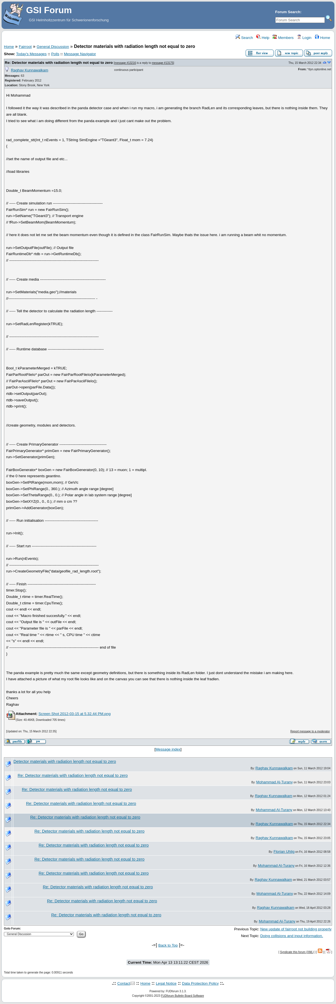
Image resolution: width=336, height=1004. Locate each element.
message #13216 (125, 62)
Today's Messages (31, 54)
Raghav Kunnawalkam (29, 70)
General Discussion (53, 47)
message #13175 (162, 62)
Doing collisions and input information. (291, 936)
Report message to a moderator (310, 731)
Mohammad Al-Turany (274, 782)
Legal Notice (166, 983)
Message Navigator (80, 54)
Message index (168, 749)
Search (244, 38)
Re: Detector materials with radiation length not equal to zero (59, 62)
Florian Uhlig (284, 851)
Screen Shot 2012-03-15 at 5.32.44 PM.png (74, 714)
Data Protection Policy (200, 983)
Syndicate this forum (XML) (297, 952)
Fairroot (25, 47)
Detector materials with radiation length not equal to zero (64, 761)
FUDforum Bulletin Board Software (182, 995)
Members (282, 38)
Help (262, 38)
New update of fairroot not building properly (296, 929)
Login (304, 38)
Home (322, 38)
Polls (55, 54)
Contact (123, 983)
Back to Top (168, 945)
